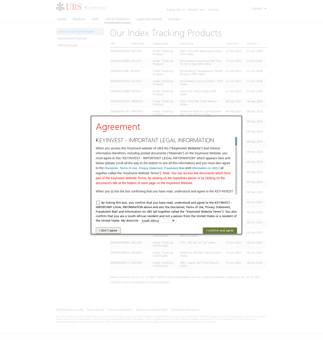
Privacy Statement (151, 168)
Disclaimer (111, 168)
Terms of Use (128, 168)
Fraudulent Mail (174, 168)
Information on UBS (205, 168)
